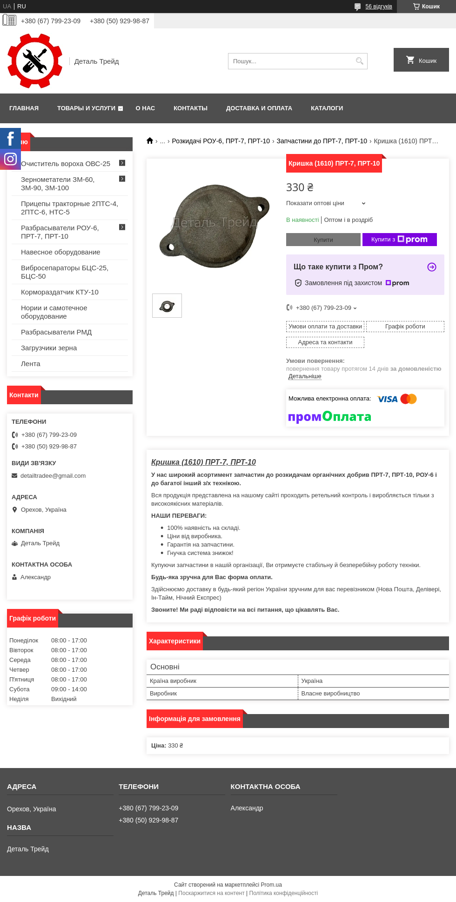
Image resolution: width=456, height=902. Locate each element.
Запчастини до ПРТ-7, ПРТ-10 (321, 141)
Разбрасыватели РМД (56, 332)
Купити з (399, 239)
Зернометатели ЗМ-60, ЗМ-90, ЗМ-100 (58, 183)
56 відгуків (379, 6)
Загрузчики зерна (49, 348)
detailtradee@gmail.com (53, 475)
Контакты (191, 108)
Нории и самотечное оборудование (54, 312)
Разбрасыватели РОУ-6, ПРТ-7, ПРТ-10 (60, 232)
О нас (145, 108)
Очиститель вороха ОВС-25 (65, 163)
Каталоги (327, 108)
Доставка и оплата (259, 108)
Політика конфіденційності (283, 893)
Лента (30, 363)
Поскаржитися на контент (211, 893)
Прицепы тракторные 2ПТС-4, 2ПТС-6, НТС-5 (69, 208)
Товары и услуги (86, 108)
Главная (24, 108)
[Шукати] (359, 61)
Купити (323, 239)
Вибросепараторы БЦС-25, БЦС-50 (64, 272)
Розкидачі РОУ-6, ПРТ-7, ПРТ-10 (221, 141)
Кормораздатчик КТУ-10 (60, 292)
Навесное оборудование (61, 252)
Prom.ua (271, 885)
